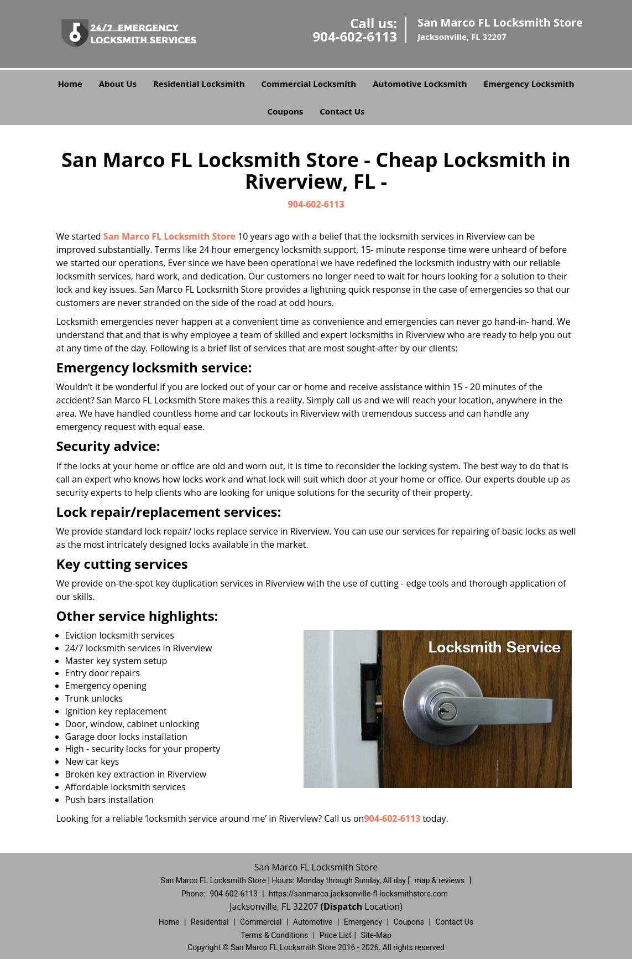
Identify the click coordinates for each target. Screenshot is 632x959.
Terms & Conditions (274, 935)
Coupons (285, 111)
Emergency (363, 921)
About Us (118, 83)
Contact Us (342, 111)
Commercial (260, 921)
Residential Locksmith (199, 83)
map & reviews (441, 880)
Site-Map (376, 935)
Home (70, 83)
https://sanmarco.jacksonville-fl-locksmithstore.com (358, 893)
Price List (336, 935)
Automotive (313, 921)
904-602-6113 (354, 36)
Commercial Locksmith (309, 83)
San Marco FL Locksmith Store (169, 236)
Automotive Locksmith (420, 83)
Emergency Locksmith (529, 83)
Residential (210, 921)
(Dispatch (343, 906)
